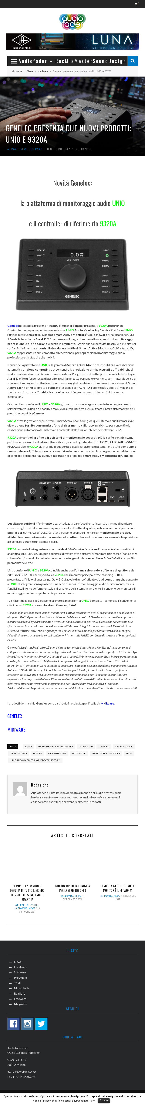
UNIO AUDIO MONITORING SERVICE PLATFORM (35, 760)
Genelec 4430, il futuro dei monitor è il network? (118, 888)
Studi (17, 983)
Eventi (34, 905)
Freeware (20, 998)
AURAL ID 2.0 (86, 746)
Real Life (19, 993)
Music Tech (21, 988)
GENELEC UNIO (19, 753)
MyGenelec (79, 753)
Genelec (104, 746)
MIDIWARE (16, 729)
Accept (104, 1100)
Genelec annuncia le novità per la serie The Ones (72, 888)
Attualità (21, 905)
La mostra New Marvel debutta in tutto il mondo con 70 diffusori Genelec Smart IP (27, 893)
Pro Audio (20, 977)
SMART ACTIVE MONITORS (106, 753)
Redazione (85, 149)
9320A (28, 746)
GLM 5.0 (37, 753)
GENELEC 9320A (124, 746)
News (24, 149)
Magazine (20, 1004)
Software (36, 149)
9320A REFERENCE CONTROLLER (55, 746)
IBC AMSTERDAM (57, 753)
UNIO (129, 753)
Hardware (12, 149)
